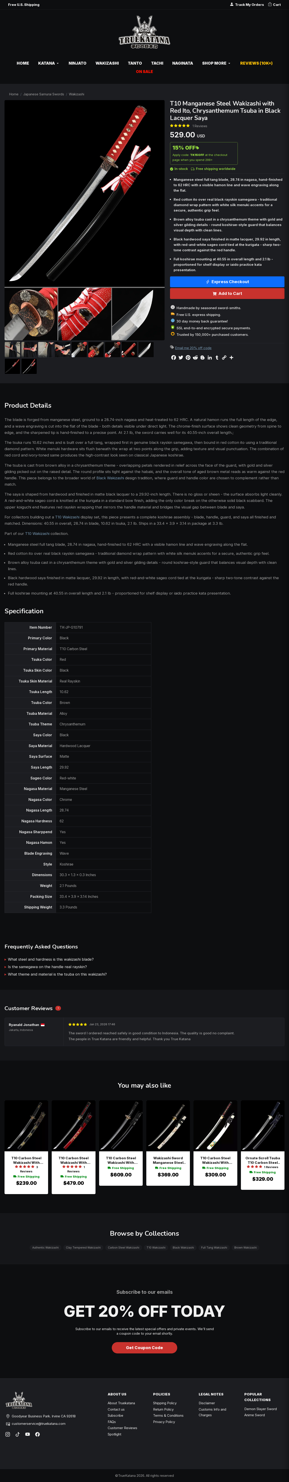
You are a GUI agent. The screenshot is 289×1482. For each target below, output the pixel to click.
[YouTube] (27, 1434)
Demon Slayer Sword (260, 1409)
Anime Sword (254, 1415)
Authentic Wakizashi (45, 1247)
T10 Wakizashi (67, 517)
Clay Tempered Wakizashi (83, 1247)
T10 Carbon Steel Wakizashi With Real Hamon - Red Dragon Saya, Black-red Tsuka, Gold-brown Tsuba (73, 1160)
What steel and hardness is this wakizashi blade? (51, 959)
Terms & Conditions (168, 1415)
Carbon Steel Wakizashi (123, 1247)
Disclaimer (207, 1403)
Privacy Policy (164, 1422)
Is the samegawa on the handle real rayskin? (47, 966)
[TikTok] (17, 1434)
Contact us (116, 1409)
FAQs (112, 1422)
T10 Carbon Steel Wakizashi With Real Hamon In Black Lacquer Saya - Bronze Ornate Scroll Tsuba (26, 1160)
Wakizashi (76, 94)
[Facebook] (37, 1434)
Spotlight (114, 1434)
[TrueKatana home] (144, 34)
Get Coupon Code (144, 1347)
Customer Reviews (122, 1428)
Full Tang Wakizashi (214, 1247)
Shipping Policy (165, 1403)
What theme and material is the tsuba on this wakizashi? (57, 974)
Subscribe (115, 1415)
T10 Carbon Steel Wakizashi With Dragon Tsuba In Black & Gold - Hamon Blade (121, 1160)
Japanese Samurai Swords (43, 94)
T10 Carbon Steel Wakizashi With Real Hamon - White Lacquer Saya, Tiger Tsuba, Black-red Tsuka (215, 1160)
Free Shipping (26, 1176)
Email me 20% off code (193, 348)
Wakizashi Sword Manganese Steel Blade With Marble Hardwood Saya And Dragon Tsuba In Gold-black (168, 1160)
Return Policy (163, 1409)
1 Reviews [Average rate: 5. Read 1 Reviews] (200, 126)
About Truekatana (121, 1403)
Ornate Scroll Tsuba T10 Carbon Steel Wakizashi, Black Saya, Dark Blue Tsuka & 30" (262, 1160)
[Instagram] (7, 1434)
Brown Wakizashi (245, 1247)
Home (14, 94)
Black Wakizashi (110, 478)
